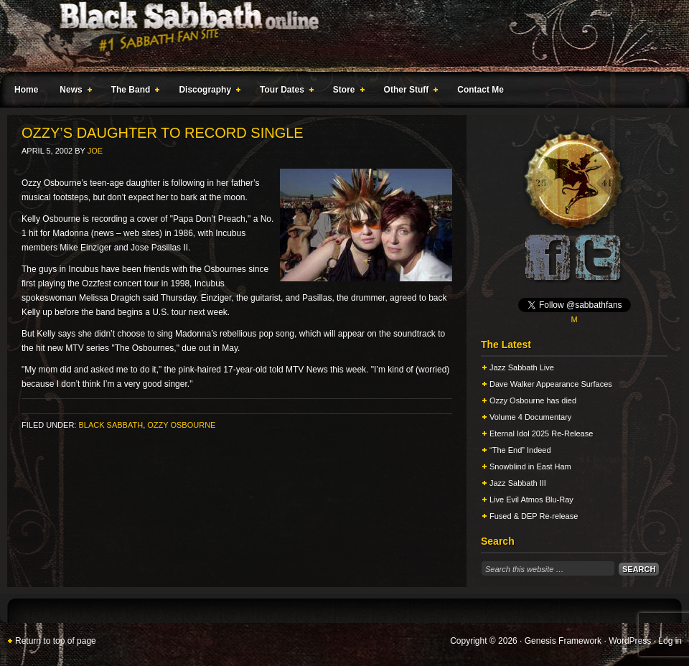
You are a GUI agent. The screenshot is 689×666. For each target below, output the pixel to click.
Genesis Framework (563, 641)
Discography (207, 92)
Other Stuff (408, 92)
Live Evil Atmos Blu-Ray (531, 499)
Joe (95, 150)
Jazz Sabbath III (517, 483)
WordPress (630, 641)
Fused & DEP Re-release (533, 516)
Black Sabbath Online (337, 36)
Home (26, 90)
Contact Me (480, 90)
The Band (132, 92)
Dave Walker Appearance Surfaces (550, 384)
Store (346, 92)
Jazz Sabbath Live (521, 367)
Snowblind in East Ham (530, 466)
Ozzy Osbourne (181, 425)
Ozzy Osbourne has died (532, 400)
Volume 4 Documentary (530, 417)
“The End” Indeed (520, 450)
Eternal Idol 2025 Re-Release (541, 433)
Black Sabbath (110, 425)
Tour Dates (284, 92)
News (72, 92)
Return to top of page (55, 641)
